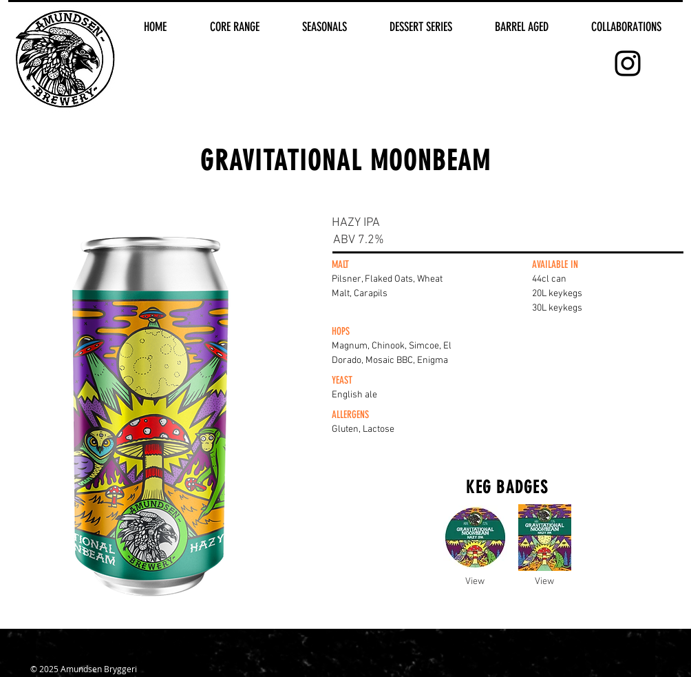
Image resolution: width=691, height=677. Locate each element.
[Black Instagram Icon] (627, 63)
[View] (475, 581)
